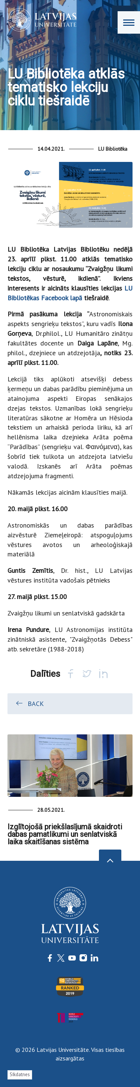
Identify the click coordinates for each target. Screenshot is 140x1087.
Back (29, 703)
